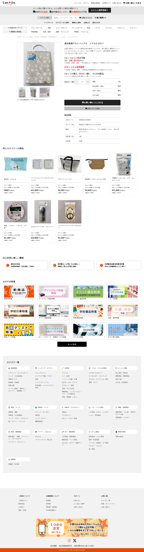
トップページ (48, 23)
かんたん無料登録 (98, 11)
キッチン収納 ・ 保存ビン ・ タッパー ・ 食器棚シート (18, 390)
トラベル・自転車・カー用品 (98, 443)
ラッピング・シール (42, 382)
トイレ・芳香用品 (95, 415)
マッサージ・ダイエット (16, 442)
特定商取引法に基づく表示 (84, 546)
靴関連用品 (39, 421)
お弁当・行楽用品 (41, 37)
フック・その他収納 (15, 376)
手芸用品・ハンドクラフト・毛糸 (45, 386)
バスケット (121, 28)
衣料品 (37, 415)
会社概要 (53, 546)
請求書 (48, 504)
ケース (97, 28)
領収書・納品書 (51, 507)
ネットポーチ (77, 28)
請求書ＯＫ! (59, 12)
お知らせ (87, 23)
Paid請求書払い (51, 510)
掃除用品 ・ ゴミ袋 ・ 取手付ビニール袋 (125, 413)
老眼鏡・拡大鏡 (13, 464)
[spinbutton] (82, 82)
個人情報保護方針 (65, 546)
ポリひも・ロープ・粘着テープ (72, 444)
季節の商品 (119, 436)
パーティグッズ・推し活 (43, 439)
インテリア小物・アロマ (43, 376)
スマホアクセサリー (95, 373)
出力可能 (78, 12)
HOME (19, 37)
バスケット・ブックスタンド (18, 373)
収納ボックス (12, 379)
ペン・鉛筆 (66, 376)
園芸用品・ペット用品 (69, 439)
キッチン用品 (28, 37)
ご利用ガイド (106, 3)
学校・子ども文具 (68, 388)
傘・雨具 (92, 449)
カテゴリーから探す (62, 23)
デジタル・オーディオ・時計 (98, 379)
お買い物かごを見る (132, 3)
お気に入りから (99, 18)
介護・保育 (47, 32)
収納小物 (11, 385)
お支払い (22, 507)
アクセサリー (66, 415)
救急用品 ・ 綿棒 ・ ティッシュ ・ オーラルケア (18, 438)
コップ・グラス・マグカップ (18, 418)
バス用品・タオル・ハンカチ (98, 412)
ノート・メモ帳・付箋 (69, 379)
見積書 (48, 500)
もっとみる (72, 344)
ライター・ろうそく (95, 446)
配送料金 (22, 504)
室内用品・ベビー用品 (96, 436)
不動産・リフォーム (81, 32)
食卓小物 (119, 379)
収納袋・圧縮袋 (13, 382)
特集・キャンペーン (108, 504)
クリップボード (61, 28)
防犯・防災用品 (94, 439)
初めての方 (96, 23)
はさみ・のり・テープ (69, 382)
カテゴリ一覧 (105, 500)
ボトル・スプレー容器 (69, 418)
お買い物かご (105, 507)
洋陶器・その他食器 (15, 415)
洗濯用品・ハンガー (122, 417)
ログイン (86, 3)
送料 (40, 12)
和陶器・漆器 (12, 412)
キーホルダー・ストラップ (98, 376)
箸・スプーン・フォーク (16, 421)
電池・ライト (93, 382)
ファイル (108, 28)
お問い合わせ (116, 3)
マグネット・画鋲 (68, 385)
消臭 (49, 28)
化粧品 (64, 412)
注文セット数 (77, 82)
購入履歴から (114, 18)
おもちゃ (38, 436)
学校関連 (34, 32)
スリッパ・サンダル (42, 412)
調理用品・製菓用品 (122, 376)
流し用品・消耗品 (122, 373)
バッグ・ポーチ (40, 418)
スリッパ (133, 28)
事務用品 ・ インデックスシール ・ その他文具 (71, 393)
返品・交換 (22, 510)
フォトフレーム (37, 28)
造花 (88, 28)
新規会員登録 (95, 3)
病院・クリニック (62, 32)
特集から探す (76, 23)
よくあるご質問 (79, 504)
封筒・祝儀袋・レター (69, 397)
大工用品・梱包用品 (69, 436)
